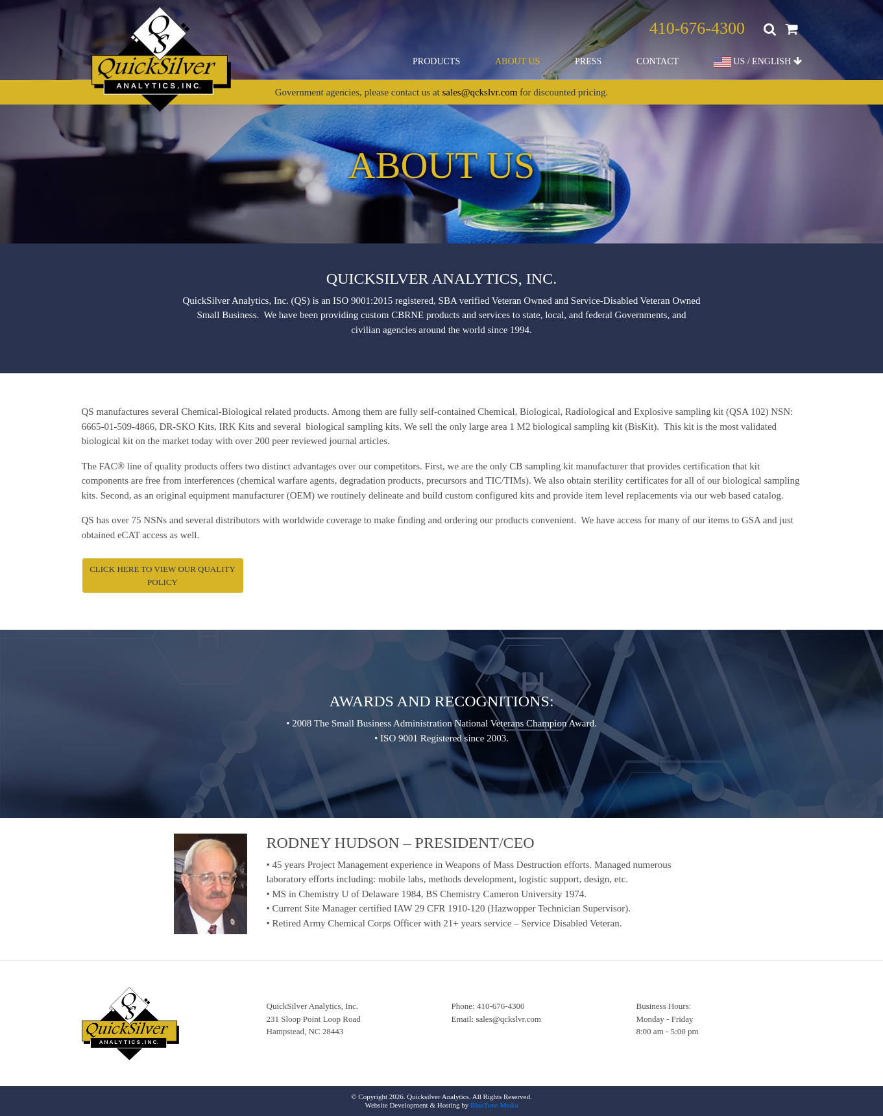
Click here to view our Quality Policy (163, 575)
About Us (517, 61)
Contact (657, 61)
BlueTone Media (494, 1105)
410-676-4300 (697, 28)
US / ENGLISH (758, 62)
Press (588, 61)
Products (436, 61)
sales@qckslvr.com (479, 92)
